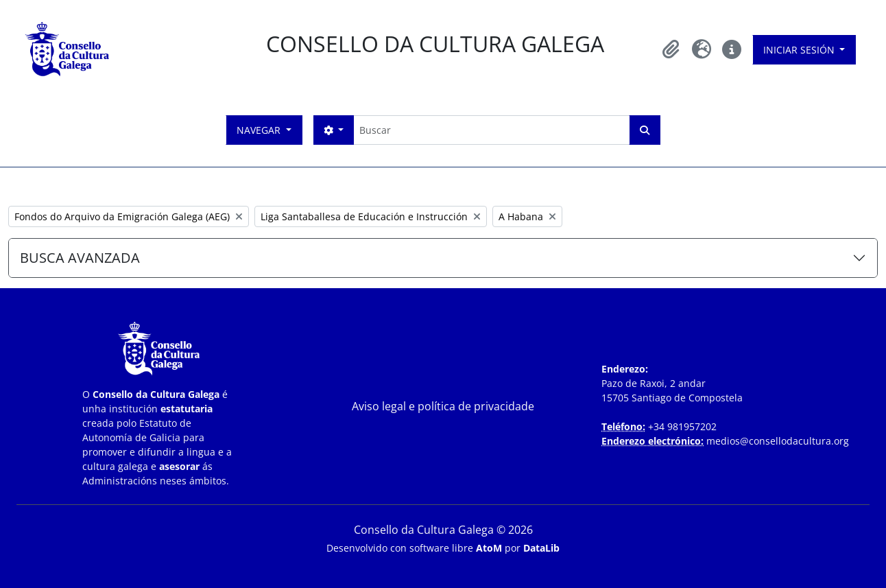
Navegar (260, 130)
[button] (671, 49)
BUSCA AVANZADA (80, 257)
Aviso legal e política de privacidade (443, 406)
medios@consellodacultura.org (777, 440)
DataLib (541, 547)
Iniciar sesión (800, 49)
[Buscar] (491, 130)
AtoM (489, 547)
